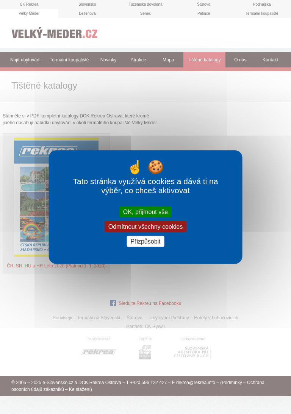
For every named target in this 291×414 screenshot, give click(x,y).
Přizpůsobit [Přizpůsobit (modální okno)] (145, 241)
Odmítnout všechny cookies (145, 226)
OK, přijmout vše (145, 211)
